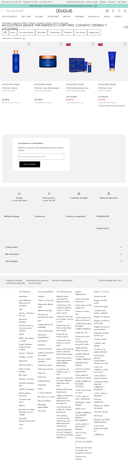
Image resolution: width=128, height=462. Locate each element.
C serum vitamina (45, 393)
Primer (40, 389)
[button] (64, 247)
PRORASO (23, 361)
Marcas (67, 17)
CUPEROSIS (98, 435)
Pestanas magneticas (98, 400)
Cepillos (41, 296)
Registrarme (30, 164)
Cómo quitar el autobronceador (100, 377)
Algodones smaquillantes (43, 336)
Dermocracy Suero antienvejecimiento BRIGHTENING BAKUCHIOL (64, 362)
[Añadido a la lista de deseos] (29, 44)
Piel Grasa (98, 416)
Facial (107, 17)
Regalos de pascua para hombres (102, 328)
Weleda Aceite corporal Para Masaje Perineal (63, 299)
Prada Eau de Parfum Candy (62, 335)
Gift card (122, 2)
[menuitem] (11, 16)
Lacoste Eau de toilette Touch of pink (63, 371)
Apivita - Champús (26, 353)
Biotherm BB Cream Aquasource (64, 390)
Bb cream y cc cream (46, 397)
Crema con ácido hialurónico (82, 300)
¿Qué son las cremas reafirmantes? (80, 435)
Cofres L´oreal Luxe (46, 300)
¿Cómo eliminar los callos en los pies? (83, 319)
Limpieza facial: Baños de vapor (81, 349)
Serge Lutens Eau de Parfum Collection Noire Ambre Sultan (65, 351)
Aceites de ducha (45, 349)
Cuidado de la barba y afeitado (101, 311)
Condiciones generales (15, 283)
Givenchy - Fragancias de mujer (27, 419)
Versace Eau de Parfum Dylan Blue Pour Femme (64, 328)
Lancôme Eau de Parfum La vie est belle (63, 343)
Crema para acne (45, 365)
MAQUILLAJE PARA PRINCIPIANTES (102, 421)
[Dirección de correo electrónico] (41, 156)
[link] (16, 72)
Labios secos (80, 409)
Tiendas (103, 2)
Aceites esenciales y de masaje (46, 354)
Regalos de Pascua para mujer (101, 322)
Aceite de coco (81, 332)
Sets (39, 321)
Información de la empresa (37, 280)
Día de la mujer (100, 296)
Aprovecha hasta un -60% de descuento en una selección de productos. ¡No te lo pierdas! (61, 6)
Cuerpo (118, 17)
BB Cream (23, 375)
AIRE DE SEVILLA (26, 365)
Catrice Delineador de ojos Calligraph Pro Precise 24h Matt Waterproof (65, 434)
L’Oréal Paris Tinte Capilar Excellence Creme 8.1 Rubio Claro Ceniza (64, 309)
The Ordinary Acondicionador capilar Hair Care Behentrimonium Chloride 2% (63, 421)
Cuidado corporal (44, 23)
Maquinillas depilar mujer (45, 305)
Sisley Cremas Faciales (24, 370)
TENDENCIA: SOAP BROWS (83, 403)
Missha (22, 406)
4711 (21, 428)
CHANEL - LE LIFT (26, 357)
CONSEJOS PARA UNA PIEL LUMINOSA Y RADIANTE (101, 386)
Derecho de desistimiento (62, 280)
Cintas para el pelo (45, 369)
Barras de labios (44, 401)
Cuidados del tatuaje (99, 344)
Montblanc (23, 296)
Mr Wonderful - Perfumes (25, 394)
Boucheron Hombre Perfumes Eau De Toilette (27, 412)
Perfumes (79, 17)
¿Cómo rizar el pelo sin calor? (83, 391)
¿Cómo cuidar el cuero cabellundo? (82, 397)
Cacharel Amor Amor (25, 400)
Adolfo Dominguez (26, 389)
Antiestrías (42, 385)
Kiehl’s (21, 334)
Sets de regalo (9, 17)
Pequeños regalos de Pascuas (101, 334)
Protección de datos (14, 280)
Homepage (6, 23)
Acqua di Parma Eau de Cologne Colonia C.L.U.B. (65, 319)
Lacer (21, 424)
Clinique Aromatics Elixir (26, 384)
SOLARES (39, 17)
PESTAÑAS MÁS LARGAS (81, 364)
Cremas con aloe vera (82, 312)
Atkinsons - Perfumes (23, 320)
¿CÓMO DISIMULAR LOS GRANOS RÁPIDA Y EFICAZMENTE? (83, 416)
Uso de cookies (35, 283)
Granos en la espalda (80, 457)
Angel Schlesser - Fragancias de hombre (26, 347)
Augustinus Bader (20, 23)
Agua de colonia (101, 412)
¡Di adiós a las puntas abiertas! (100, 350)
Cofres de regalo (101, 307)
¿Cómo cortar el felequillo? (100, 394)
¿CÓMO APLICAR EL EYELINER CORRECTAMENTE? (83, 326)
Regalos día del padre (100, 301)
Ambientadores (44, 381)
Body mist (42, 377)
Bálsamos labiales (45, 310)
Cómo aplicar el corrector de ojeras (83, 376)
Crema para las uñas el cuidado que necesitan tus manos (83, 450)
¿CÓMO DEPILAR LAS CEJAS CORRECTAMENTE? (83, 356)
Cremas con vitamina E (83, 442)
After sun (41, 373)
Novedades (53, 17)
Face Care (42, 411)
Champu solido (100, 339)
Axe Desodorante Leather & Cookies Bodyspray (64, 409)
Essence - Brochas (26, 379)
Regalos (112, 2)
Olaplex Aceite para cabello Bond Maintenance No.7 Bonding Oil (65, 399)
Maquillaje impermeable (43, 406)
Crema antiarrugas (45, 331)
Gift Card (26, 17)
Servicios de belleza (76, 2)
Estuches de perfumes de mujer (45, 315)
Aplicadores (43, 341)
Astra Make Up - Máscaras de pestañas (25, 303)
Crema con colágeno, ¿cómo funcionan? (101, 369)
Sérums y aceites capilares (44, 360)
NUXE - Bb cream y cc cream (26, 339)
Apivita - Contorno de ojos (26, 314)
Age (20, 309)
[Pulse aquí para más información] (96, 6)
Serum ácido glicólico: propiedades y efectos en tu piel (101, 359)
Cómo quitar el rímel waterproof (83, 306)
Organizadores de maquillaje (45, 326)
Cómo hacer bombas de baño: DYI (101, 428)
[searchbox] (23, 11)
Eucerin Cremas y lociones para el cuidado (26, 328)
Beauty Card (92, 2)
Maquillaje (94, 17)
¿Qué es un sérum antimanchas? (82, 370)
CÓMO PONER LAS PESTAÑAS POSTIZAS (83, 384)
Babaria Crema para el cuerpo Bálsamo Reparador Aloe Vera (65, 382)
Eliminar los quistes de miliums (101, 407)
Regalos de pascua (102, 317)
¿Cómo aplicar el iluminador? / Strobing (82, 426)
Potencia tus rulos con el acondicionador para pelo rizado (82, 340)
